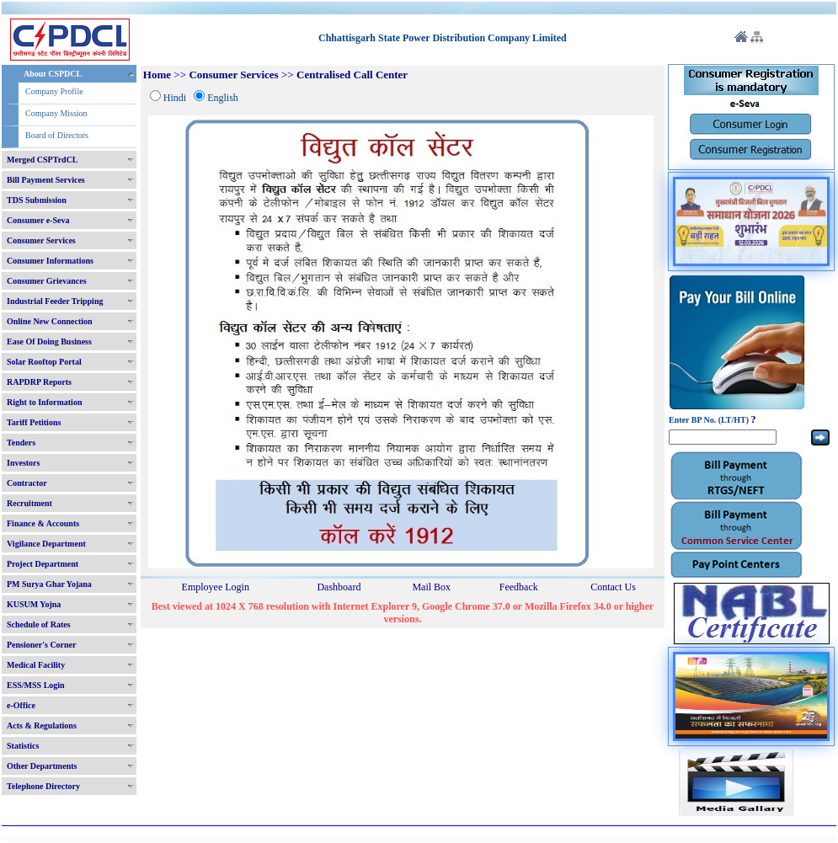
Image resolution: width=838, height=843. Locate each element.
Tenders (21, 442)
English (222, 98)
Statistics (23, 745)
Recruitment (29, 503)
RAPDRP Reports (39, 382)
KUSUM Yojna (34, 604)
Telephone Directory (43, 786)
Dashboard (338, 587)
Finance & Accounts (43, 523)
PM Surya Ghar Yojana (49, 584)
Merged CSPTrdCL (42, 159)
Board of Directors (56, 135)
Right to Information (44, 402)
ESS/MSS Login (36, 685)
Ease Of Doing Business (49, 341)
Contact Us (613, 587)
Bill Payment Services (46, 179)
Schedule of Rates (39, 624)
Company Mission (56, 113)
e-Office (21, 705)
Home (157, 74)
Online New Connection (50, 321)
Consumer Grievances (47, 280)
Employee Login (215, 587)
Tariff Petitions (34, 422)
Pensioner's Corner (42, 644)
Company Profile (54, 91)
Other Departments (42, 766)
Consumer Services (41, 240)
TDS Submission (37, 200)
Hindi (174, 98)
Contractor (27, 483)
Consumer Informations (50, 260)
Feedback (518, 587)
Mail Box (431, 587)
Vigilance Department (46, 543)
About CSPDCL (53, 73)
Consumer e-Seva (38, 220)
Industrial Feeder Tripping (55, 301)
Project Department (42, 563)
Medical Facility (36, 665)
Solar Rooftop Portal (44, 361)
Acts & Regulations (42, 725)
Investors (23, 462)
